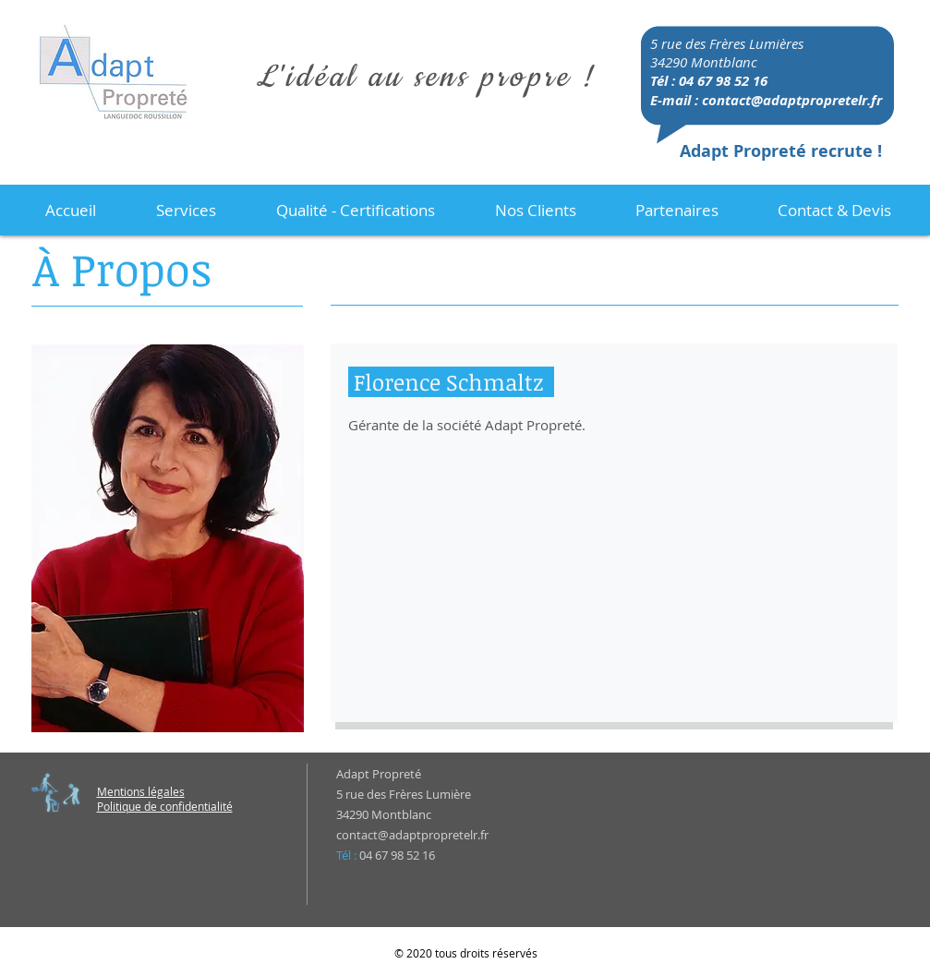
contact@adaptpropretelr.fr (792, 100)
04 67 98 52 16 (723, 80)
